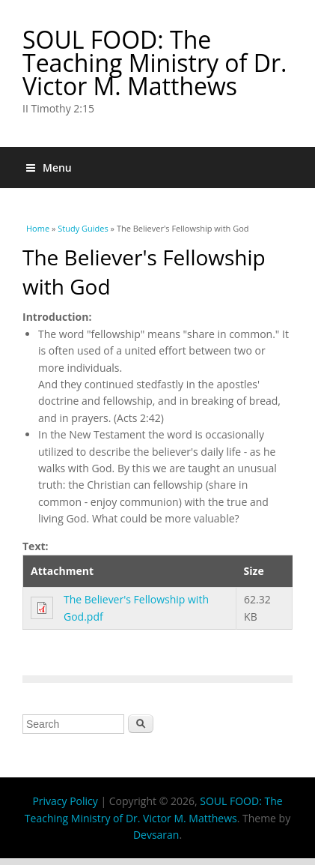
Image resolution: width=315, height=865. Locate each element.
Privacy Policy (64, 801)
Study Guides (83, 228)
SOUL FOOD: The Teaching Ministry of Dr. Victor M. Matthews (154, 62)
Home (37, 228)
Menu (49, 167)
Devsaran (156, 835)
